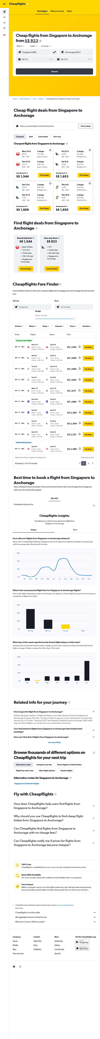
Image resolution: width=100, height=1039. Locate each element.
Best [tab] (31, 137)
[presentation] (40, 41)
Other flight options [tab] (47, 771)
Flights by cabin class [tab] (24, 771)
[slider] (74, 318)
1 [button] (83, 463)
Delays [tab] (33, 530)
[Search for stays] (4, 17)
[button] (4, 4)
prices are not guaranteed (65, 905)
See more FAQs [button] (54, 742)
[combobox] (46, 46)
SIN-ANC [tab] (54, 498)
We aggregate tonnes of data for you (55, 917)
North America (25, 99)
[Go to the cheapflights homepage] (18, 4)
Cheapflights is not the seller (55, 912)
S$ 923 (31, 40)
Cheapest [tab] (20, 137)
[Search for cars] (4, 22)
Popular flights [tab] (66, 771)
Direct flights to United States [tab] (69, 765)
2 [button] (88, 463)
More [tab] (75, 530)
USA (34, 99)
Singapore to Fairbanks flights (26, 783)
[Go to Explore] (4, 28)
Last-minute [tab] (43, 137)
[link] (25, 268)
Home (15, 99)
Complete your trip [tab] (44, 765)
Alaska (41, 99)
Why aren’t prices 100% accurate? (55, 921)
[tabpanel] (54, 615)
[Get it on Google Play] (82, 942)
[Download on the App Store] (82, 948)
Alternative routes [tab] (23, 765)
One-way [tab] (57, 137)
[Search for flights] (4, 11)
